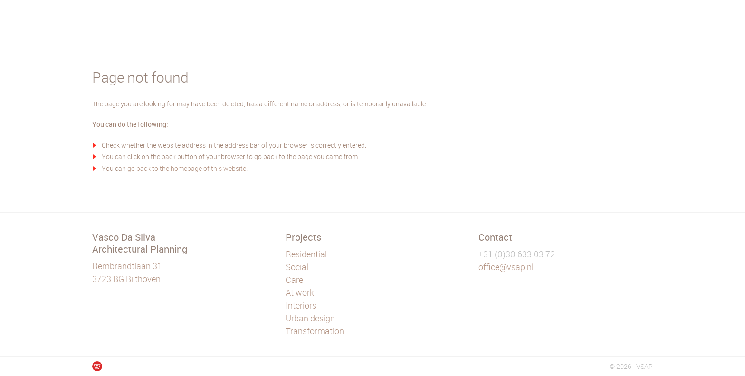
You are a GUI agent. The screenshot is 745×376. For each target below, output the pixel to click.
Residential (306, 254)
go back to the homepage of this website (186, 168)
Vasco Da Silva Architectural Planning (139, 243)
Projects (303, 237)
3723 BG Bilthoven (126, 278)
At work (300, 292)
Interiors (301, 305)
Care (294, 279)
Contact (495, 237)
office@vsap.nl (506, 267)
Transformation (315, 331)
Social (297, 267)
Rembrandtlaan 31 (127, 266)
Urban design (310, 318)
